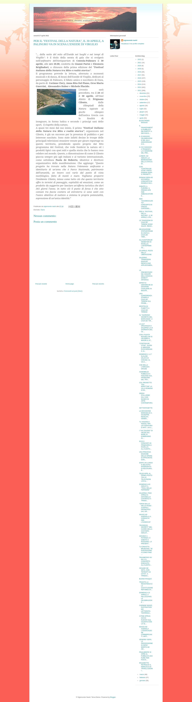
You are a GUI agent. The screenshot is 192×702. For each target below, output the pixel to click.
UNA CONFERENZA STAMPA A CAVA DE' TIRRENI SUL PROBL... (145, 298)
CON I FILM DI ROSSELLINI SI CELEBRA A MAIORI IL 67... (145, 337)
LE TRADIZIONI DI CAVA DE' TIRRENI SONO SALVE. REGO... (146, 223)
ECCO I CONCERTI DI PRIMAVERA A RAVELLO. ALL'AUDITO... (145, 445)
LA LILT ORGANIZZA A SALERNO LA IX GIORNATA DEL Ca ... (146, 327)
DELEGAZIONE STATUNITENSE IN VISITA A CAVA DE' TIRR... (146, 233)
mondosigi (49, 14)
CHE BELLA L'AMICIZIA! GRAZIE (144, 367)
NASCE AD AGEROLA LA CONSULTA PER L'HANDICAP (145, 518)
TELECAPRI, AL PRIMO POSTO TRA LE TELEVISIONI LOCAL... (145, 477)
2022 (140, 59)
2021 (140, 63)
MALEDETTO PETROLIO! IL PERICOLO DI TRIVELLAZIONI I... (146, 666)
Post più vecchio (98, 284)
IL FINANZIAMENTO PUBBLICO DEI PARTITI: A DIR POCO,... (146, 129)
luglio (142, 109)
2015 (140, 81)
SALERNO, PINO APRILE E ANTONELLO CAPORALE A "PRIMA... (145, 497)
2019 (140, 69)
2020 (140, 66)
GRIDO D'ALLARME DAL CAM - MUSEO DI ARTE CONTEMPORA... (146, 399)
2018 (140, 72)
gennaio (143, 680)
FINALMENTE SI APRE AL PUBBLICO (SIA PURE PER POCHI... (145, 656)
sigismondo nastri (130, 40)
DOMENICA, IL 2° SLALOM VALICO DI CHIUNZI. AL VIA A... (145, 358)
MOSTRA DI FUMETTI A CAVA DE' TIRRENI (144, 309)
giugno (142, 112)
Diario (43, 210)
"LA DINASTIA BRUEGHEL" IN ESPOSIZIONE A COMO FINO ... (145, 550)
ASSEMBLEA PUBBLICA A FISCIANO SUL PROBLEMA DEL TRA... (145, 375)
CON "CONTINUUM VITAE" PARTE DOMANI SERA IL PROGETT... (145, 170)
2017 (140, 75)
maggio (142, 115)
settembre (143, 102)
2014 (140, 84)
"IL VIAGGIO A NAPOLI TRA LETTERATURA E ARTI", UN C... (146, 424)
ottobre (142, 99)
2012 (140, 90)
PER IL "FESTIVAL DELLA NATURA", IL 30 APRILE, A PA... (145, 214)
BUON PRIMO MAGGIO (144, 122)
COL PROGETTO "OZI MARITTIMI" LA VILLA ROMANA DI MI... (146, 386)
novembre (143, 96)
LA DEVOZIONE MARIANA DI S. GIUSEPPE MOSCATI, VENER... (145, 414)
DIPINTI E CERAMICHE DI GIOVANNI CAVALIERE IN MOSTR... (146, 286)
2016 (140, 78)
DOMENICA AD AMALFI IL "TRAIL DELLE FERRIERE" (145, 487)
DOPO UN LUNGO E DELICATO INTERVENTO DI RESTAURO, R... (146, 466)
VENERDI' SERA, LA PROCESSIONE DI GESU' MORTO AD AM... (146, 644)
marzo (142, 674)
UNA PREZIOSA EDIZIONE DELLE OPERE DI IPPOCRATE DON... (145, 455)
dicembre (143, 93)
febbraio (143, 677)
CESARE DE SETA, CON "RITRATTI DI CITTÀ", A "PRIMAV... (145, 572)
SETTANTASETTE (145, 408)
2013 (140, 87)
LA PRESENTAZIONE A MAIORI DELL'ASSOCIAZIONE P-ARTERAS (145, 275)
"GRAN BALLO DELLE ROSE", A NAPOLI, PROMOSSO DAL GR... (145, 507)
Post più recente (41, 284)
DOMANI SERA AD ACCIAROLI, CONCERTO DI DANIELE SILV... (146, 180)
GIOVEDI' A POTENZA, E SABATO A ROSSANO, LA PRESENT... (145, 540)
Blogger (113, 697)
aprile (142, 118)
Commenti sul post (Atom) (73, 291)
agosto (142, 105)
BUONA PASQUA (145, 579)
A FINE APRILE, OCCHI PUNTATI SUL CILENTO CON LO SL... (145, 620)
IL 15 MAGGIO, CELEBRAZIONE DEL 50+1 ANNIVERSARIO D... (145, 140)
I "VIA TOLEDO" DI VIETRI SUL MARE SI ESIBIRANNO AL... (146, 434)
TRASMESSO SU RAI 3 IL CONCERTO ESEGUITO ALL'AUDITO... (145, 561)
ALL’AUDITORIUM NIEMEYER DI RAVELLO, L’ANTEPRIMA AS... (145, 243)
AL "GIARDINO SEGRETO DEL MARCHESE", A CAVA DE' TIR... (145, 318)
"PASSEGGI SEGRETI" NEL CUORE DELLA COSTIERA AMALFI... (145, 529)
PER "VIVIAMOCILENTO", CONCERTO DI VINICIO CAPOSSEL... (146, 203)
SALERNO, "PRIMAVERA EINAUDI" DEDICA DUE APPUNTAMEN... (146, 262)
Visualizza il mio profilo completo (132, 44)
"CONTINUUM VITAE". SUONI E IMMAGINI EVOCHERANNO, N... (145, 347)
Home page (70, 284)
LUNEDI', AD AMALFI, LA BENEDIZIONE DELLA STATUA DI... (145, 159)
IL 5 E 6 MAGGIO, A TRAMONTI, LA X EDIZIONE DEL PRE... (145, 150)
